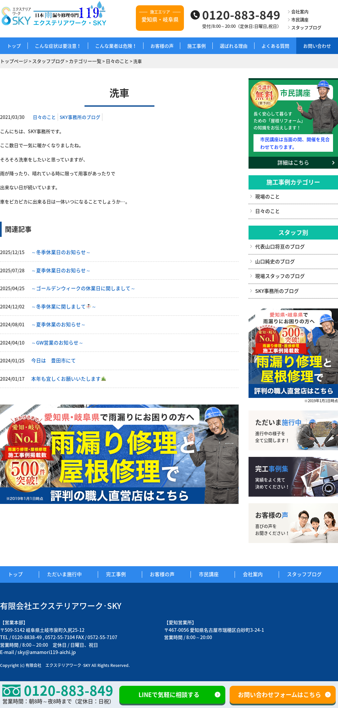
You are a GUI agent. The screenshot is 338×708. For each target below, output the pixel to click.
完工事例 (120, 570)
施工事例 (196, 45)
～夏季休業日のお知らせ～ (59, 269)
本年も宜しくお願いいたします (66, 375)
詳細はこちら (293, 161)
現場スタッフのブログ (278, 273)
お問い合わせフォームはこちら (279, 694)
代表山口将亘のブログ (278, 244)
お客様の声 (162, 45)
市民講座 (300, 19)
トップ (14, 45)
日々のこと (44, 116)
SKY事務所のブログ (80, 116)
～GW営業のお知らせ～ (56, 340)
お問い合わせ (317, 45)
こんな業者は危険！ (116, 45)
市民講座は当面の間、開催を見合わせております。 (294, 141)
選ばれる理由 (234, 45)
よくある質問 (275, 45)
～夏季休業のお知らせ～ (56, 322)
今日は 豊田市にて (52, 357)
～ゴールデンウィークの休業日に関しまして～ (80, 287)
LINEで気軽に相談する (169, 694)
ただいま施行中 (69, 570)
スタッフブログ (306, 27)
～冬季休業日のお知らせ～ (59, 251)
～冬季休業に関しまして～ (61, 304)
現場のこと (266, 194)
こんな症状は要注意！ (58, 45)
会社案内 (300, 11)
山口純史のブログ (273, 258)
